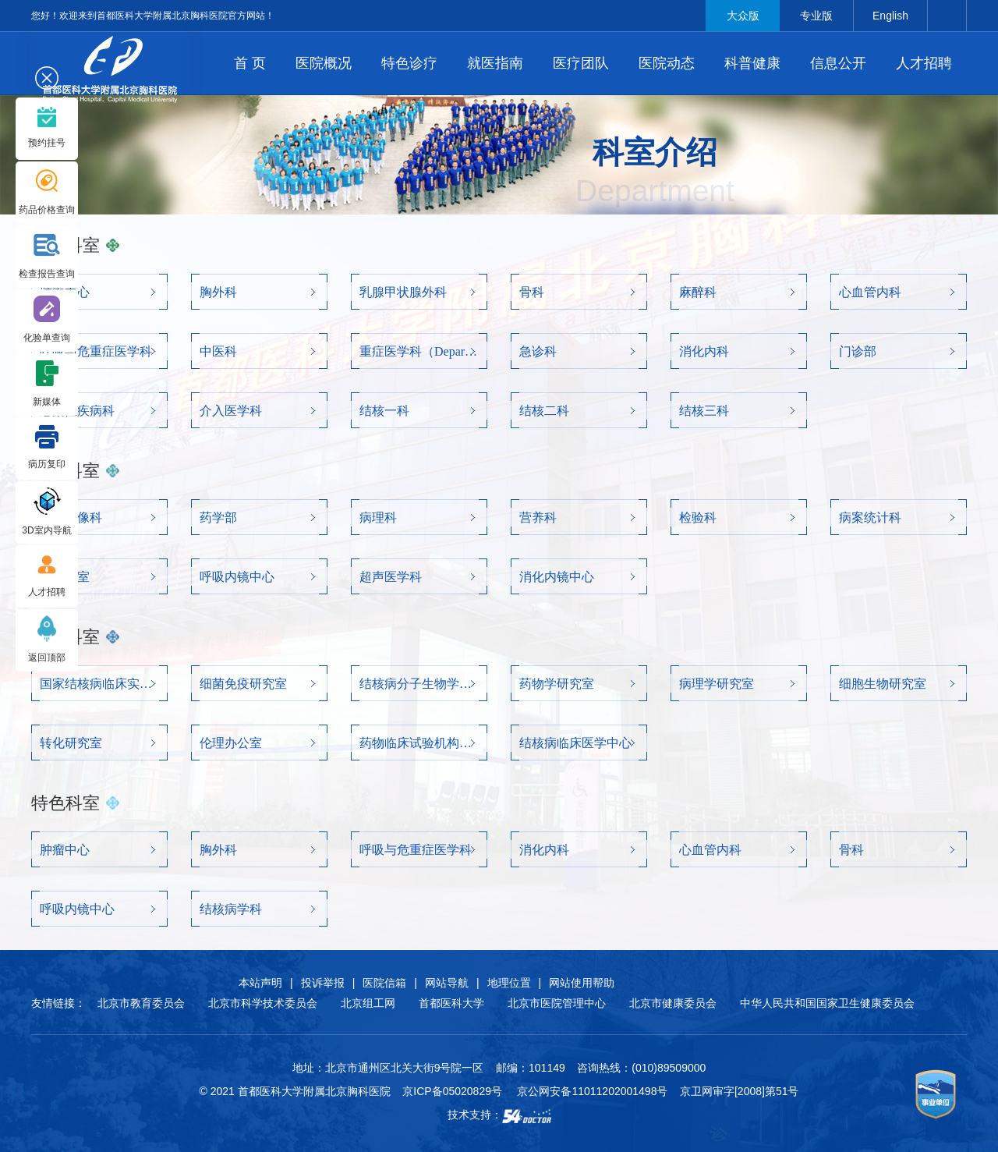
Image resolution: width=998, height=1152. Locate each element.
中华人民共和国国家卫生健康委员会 (827, 1003)
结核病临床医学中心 (575, 743)
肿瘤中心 (65, 292)
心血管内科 (870, 292)
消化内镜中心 (556, 576)
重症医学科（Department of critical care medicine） (419, 351)
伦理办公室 (231, 743)
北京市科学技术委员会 (262, 1003)
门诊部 (857, 351)
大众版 (743, 15)
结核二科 (544, 410)
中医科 (218, 351)
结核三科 (704, 410)
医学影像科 (71, 517)
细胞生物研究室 (882, 683)
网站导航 (447, 983)
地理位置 (509, 983)
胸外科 (218, 292)
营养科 (538, 517)
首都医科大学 (451, 1003)
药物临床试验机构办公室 (419, 743)
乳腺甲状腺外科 (403, 292)
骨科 (531, 292)
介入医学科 (231, 410)
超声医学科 (390, 576)
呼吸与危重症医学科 (96, 351)
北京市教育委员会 (141, 1003)
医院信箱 (384, 983)
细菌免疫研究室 (243, 683)
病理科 (378, 517)
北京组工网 (368, 1003)
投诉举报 (323, 983)
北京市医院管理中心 (557, 1003)
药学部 (218, 517)
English (890, 15)
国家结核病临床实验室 (99, 683)
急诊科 (538, 351)
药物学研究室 (556, 683)
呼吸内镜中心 (237, 576)
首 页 (250, 63)
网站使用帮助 (581, 983)
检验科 (698, 517)
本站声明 (260, 983)
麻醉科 (698, 292)
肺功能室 (65, 576)
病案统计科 (870, 517)
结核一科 (384, 410)
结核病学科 (231, 909)
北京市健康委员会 (673, 1003)
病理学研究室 (716, 683)
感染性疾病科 (77, 410)
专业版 (816, 15)
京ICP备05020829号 (452, 1091)
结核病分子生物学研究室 (419, 683)
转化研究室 (71, 743)
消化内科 (704, 351)
